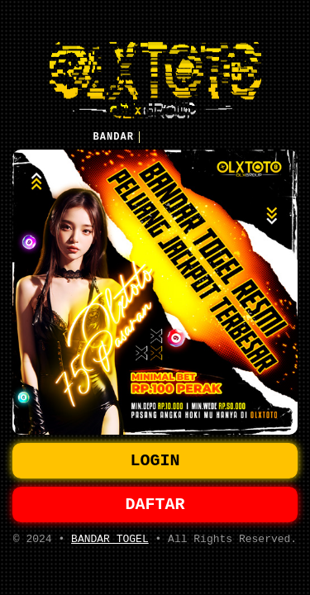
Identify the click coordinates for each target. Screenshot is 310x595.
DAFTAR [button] (155, 506)
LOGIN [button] (155, 459)
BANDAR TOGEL (110, 543)
